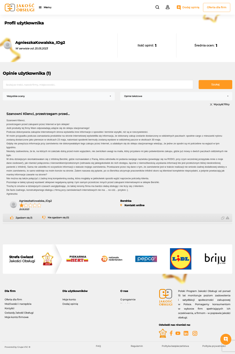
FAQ (98, 346)
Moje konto (69, 297)
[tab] (31, 291)
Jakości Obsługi (22, 259)
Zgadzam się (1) (24, 217)
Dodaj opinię (190, 7)
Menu (48, 7)
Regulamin (137, 346)
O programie (127, 297)
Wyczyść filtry (221, 104)
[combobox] (59, 96)
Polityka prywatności (214, 346)
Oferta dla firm (216, 7)
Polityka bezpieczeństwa (175, 346)
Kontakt (125, 302)
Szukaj (215, 84)
